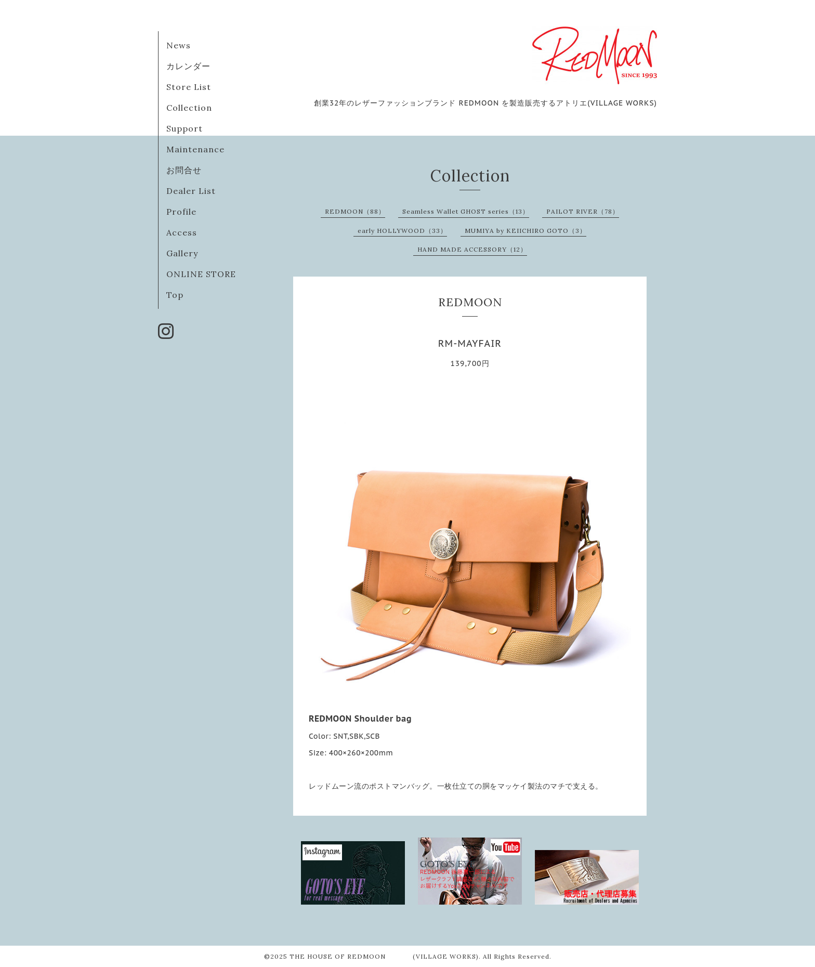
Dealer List (191, 191)
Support (184, 128)
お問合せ (184, 170)
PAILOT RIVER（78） (582, 211)
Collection (189, 107)
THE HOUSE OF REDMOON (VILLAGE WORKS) (384, 956)
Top (174, 295)
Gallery (182, 253)
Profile (181, 211)
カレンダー (188, 66)
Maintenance (195, 149)
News (178, 45)
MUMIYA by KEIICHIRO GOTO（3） (525, 230)
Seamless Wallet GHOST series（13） (465, 211)
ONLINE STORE (201, 274)
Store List (188, 87)
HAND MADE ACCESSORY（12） (472, 249)
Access (181, 232)
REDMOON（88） (355, 211)
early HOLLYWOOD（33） (402, 230)
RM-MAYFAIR (470, 343)
